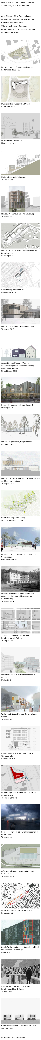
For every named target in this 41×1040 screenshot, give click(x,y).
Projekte (12, 5)
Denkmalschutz (26, 16)
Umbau (32, 29)
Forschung (6, 19)
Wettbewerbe (7, 32)
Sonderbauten (7, 29)
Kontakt (25, 5)
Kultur (21, 22)
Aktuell (4, 5)
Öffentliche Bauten (9, 25)
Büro (19, 5)
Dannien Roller (17, 2)
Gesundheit (29, 19)
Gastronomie (17, 19)
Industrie (14, 22)
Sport (17, 29)
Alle (3, 16)
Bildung (9, 16)
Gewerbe (5, 22)
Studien (24, 29)
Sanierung (23, 25)
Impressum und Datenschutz (13, 1037)
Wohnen (17, 32)
